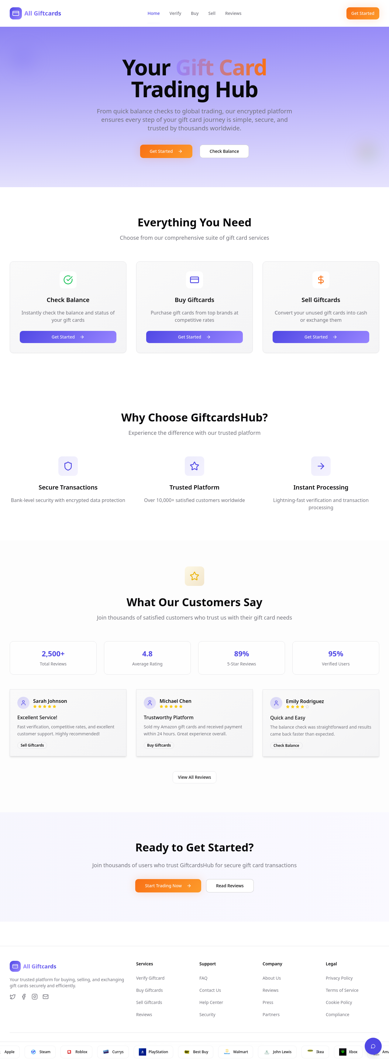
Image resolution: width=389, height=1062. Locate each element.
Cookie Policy (339, 1002)
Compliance (337, 1014)
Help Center (211, 1002)
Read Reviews (230, 885)
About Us (272, 978)
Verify (175, 13)
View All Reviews (194, 777)
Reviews (233, 13)
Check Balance (224, 151)
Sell (211, 13)
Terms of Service (342, 990)
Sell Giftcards (149, 1002)
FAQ (203, 978)
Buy (194, 13)
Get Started (362, 13)
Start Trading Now (168, 885)
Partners (271, 1014)
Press (268, 1002)
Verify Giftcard (150, 978)
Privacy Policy (339, 978)
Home (153, 13)
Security (207, 1014)
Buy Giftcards (149, 990)
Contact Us (210, 990)
